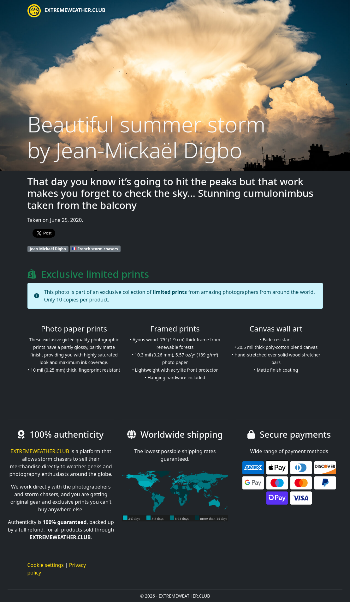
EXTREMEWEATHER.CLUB (66, 10)
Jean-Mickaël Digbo (48, 249)
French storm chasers (95, 249)
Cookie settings (45, 565)
